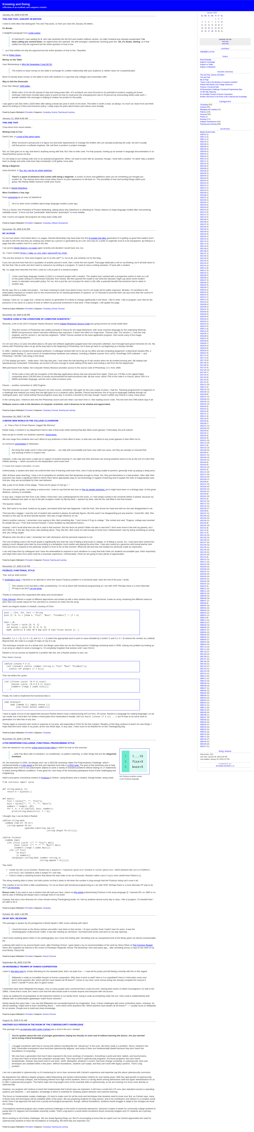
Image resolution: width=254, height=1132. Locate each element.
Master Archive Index (207, 132)
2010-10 (203, 564)
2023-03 (203, 205)
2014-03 (203, 465)
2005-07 (203, 717)
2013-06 (203, 486)
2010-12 (203, 559)
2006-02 (203, 700)
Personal (61, 307)
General (54, 112)
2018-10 (203, 331)
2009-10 (203, 593)
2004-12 (203, 734)
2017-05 (203, 372)
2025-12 (203, 137)
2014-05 (203, 460)
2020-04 (203, 287)
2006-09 (203, 683)
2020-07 (203, 280)
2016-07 (203, 397)
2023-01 (203, 210)
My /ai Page (204, 80)
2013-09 (203, 479)
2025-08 (203, 146)
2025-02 (203, 156)
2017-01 (203, 382)
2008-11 (203, 620)
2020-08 (203, 278)
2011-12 (203, 530)
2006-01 (203, 703)
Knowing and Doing (16, 4)
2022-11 (203, 214)
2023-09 (203, 193)
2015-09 (203, 421)
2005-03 (203, 727)
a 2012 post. (74, 762)
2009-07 (203, 601)
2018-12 (203, 326)
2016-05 (203, 401)
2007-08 (203, 656)
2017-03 (203, 377)
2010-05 (203, 576)
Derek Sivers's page (26, 247)
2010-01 (203, 586)
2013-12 (203, 472)
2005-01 (203, 732)
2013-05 (203, 489)
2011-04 (203, 550)
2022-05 (203, 229)
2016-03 (203, 406)
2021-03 (203, 261)
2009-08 (203, 598)
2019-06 (203, 312)
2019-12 (203, 297)
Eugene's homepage (207, 62)
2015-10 (203, 418)
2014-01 (203, 469)
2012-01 (203, 528)
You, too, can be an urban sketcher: (35, 170)
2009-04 (203, 608)
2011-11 (203, 533)
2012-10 (203, 506)
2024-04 (203, 176)
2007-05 (203, 664)
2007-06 (203, 661)
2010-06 (203, 574)
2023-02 (203, 207)
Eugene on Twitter (206, 64)
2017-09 (203, 363)
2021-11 (203, 244)
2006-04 (203, 695)
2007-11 (203, 649)
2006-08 (203, 686)
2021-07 (203, 253)
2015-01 (203, 440)
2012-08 (203, 511)
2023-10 (203, 190)
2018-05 (203, 343)
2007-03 (203, 669)
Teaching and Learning (66, 112)
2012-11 (203, 503)
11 (202, 25)
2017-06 (203, 370)
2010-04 (203, 579)
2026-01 (203, 134)
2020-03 (203, 290)
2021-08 (203, 251)
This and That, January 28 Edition (212, 75)
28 (212, 31)
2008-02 (203, 642)
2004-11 (203, 737)
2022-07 (203, 224)
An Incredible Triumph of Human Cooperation (216, 94)
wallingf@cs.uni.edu (207, 52)
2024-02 (203, 180)
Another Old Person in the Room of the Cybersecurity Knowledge (223, 97)
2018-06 (203, 341)
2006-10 (203, 681)
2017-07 (203, 367)
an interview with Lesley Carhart (35, 1025)
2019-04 (203, 316)
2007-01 (203, 673)
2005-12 (203, 705)
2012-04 (203, 520)
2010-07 (203, 571)
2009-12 (203, 588)
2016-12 (203, 384)
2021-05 (203, 256)
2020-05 (203, 285)
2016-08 (203, 394)
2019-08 (203, 307)
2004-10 (203, 739)
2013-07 (203, 484)
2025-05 (203, 149)
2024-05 (203, 173)
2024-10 (203, 163)
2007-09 (203, 654)
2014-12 (203, 443)
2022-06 (203, 227)
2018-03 (203, 348)
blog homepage (205, 60)
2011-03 (203, 552)
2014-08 (203, 452)
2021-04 (203, 258)
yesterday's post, (13, 578)
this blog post (17, 967)
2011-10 (203, 535)
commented (20, 442)
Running (203, 119)
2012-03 (203, 523)
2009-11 (203, 591)
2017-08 (203, 365)
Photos (202, 117)
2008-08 (203, 627)
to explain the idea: (98, 238)
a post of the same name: (28, 136)
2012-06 (203, 516)
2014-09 (203, 450)
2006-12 (203, 676)
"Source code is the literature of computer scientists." (219, 82)
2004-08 (203, 744)
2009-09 (203, 596)
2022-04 (203, 231)
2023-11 (203, 188)
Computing (47, 112)
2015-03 (203, 435)
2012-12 (203, 501)
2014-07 (203, 455)
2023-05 (203, 200)
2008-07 (203, 630)
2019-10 (203, 302)
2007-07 (203, 659)
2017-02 (203, 380)
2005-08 (203, 715)
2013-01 (203, 499)
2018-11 (203, 329)
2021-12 (203, 241)
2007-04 (203, 666)
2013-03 (203, 494)
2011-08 (203, 540)
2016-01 (203, 411)
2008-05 (203, 635)
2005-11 (203, 707)
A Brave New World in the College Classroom (216, 84)
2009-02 (203, 613)
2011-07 (203, 542)
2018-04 (203, 346)
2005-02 (203, 729)
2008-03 (203, 639)
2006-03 (203, 698)
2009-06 (203, 603)
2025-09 (203, 144)
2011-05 (203, 547)
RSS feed (225, 41)
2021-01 (203, 265)
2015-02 (203, 438)
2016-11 (203, 387)
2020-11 (203, 270)
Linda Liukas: (34, 33)
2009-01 (203, 615)
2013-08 (203, 482)
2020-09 (203, 275)
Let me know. (36, 587)
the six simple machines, (94, 488)
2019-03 (203, 319)
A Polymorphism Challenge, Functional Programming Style (221, 89)
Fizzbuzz (45, 775)
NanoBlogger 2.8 (225, 766)
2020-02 (203, 292)
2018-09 (203, 333)
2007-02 (203, 671)
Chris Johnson (9, 597)
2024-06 (203, 171)
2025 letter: (25, 86)
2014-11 (203, 445)
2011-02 (203, 554)
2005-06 (203, 720)
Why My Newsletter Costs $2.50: (37, 64)
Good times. (51, 433)
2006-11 (203, 678)
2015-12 (203, 414)
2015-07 (203, 426)
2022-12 (203, 212)
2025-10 (203, 142)
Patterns (203, 112)
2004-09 (203, 741)
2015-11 (203, 416)
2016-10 (203, 389)
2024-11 (203, 161)
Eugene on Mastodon (207, 67)
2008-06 (203, 632)
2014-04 (203, 462)
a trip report (27, 762)
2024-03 (203, 178)
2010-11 (203, 562)
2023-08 (203, 195)
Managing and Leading (208, 109)
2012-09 (203, 508)
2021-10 (203, 246)
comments (13, 197)
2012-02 (203, 525)
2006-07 (203, 688)
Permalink (29, 112)
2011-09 (203, 537)
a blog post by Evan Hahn (44, 745)
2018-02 (203, 350)
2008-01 (203, 644)
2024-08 (203, 168)
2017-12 (203, 355)
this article (79, 888)
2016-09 (203, 392)
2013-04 (203, 491)
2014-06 (203, 457)
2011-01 (203, 557)
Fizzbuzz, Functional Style (209, 87)
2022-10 (203, 217)
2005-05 (203, 722)
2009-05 (203, 605)
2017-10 (203, 360)
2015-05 (203, 431)
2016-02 (203, 409)
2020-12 (203, 268)
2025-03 (203, 154)
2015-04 (203, 433)
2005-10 (203, 710)
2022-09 (203, 219)
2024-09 (203, 166)
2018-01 (203, 353)
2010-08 (203, 569)
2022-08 (203, 222)
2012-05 (203, 518)
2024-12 (203, 159)
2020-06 (203, 282)
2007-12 (203, 647)
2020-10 (203, 273)
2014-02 (203, 467)
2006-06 (203, 690)
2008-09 (203, 625)
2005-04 (203, 724)
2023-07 (203, 197)
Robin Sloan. (15, 55)
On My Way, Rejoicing (208, 92)
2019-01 (203, 324)
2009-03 (203, 610)
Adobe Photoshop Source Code (75, 322)
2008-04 (203, 637)
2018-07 (203, 338)
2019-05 (203, 314)
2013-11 (203, 474)
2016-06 (203, 399)
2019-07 (203, 309)
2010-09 (203, 567)
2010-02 (203, 584)
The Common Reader (143, 941)
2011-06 (203, 545)
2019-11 (203, 299)
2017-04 (203, 375)
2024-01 (203, 183)
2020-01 (203, 295)
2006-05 (203, 693)
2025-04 (203, 151)
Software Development (60, 223)
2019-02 (203, 321)
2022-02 (203, 236)
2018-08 (203, 336)
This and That (205, 77)
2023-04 (203, 202)
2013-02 (203, 496)
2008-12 (203, 618)
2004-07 (203, 746)
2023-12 (203, 185)
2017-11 (203, 358)
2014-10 (203, 448)
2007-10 (203, 652)
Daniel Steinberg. (20, 188)
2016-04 (203, 404)
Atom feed (225, 44)
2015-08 (203, 423)
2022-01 (203, 239)
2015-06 (203, 428)
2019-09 (203, 304)
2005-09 (203, 712)
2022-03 (203, 234)
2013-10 (203, 477)
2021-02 (203, 263)
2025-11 (203, 139)
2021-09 (203, 248)
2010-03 (203, 581)
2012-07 (203, 513)
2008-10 (203, 622)
